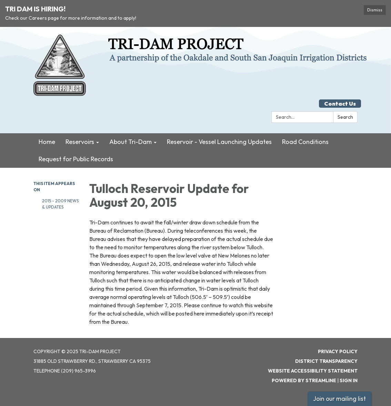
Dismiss (374, 9)
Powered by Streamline (304, 380)
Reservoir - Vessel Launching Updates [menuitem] (219, 142)
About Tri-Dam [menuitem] (130, 142)
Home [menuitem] (47, 142)
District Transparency (326, 361)
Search (345, 117)
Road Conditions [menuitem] (305, 142)
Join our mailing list (339, 399)
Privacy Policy (338, 351)
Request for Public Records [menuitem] (76, 159)
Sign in (349, 380)
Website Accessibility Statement (313, 371)
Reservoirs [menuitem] (80, 142)
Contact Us (340, 103)
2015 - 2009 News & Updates (60, 204)
